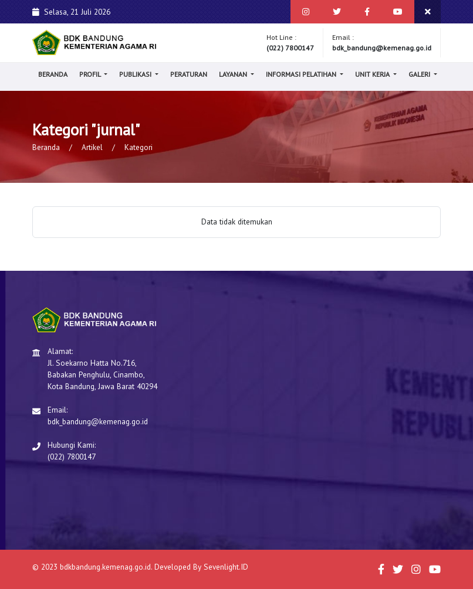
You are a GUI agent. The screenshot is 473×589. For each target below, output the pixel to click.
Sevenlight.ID (226, 566)
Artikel (92, 147)
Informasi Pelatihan (302, 74)
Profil (90, 74)
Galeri (420, 74)
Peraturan (188, 74)
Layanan (234, 74)
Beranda (52, 74)
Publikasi (136, 74)
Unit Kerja (373, 74)
